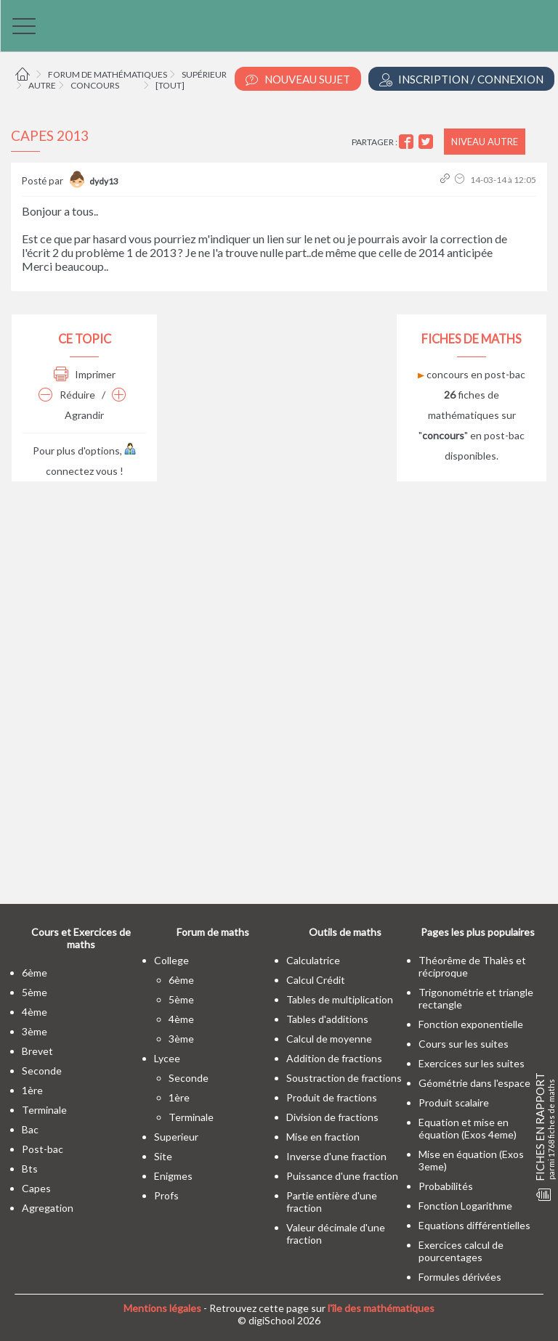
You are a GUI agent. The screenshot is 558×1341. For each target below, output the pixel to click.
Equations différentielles (474, 1225)
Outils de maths (345, 932)
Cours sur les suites (463, 1044)
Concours (94, 85)
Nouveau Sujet (298, 79)
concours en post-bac (471, 374)
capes (36, 1188)
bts (30, 1168)
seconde (42, 1070)
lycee (167, 1058)
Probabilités (445, 1186)
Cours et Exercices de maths (81, 938)
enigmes (173, 1176)
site (163, 1156)
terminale (44, 1110)
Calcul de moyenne (329, 1038)
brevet (37, 1051)
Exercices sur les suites (471, 1063)
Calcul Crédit (315, 980)
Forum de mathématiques (107, 74)
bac (30, 1129)
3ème (34, 1031)
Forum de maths (213, 932)
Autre (42, 85)
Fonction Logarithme (465, 1205)
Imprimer (85, 374)
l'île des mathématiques (381, 1308)
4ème (34, 1012)
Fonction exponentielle (470, 1024)
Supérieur (204, 74)
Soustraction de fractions (344, 1078)
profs (166, 1195)
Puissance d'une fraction (342, 1176)
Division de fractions (332, 1117)
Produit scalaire (453, 1102)
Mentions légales (162, 1308)
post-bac (42, 1149)
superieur (176, 1136)
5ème (34, 992)
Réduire (67, 394)
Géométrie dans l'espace (474, 1083)
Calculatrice (313, 960)
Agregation (47, 1208)
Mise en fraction (323, 1136)
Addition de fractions (334, 1058)
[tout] (170, 85)
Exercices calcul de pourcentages (461, 1251)
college (171, 960)
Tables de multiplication (339, 999)
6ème (34, 972)
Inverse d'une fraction (336, 1156)
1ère (32, 1090)
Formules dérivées (459, 1277)
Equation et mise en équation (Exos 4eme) (467, 1128)
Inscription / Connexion (461, 79)
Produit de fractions (331, 1097)
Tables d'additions (327, 1019)
